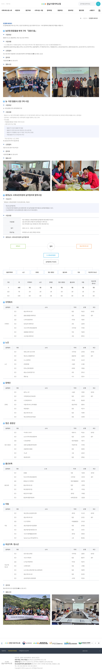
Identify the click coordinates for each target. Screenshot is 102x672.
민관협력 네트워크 (93, 18)
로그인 (2, 4)
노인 (23, 272)
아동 (79, 272)
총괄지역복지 (9, 272)
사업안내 (85, 18)
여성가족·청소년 (92, 272)
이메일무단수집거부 (24, 651)
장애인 (37, 272)
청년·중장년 (51, 272)
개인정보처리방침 (12, 651)
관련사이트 (85, 651)
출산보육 (65, 272)
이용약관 (3, 651)
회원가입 (8, 4)
